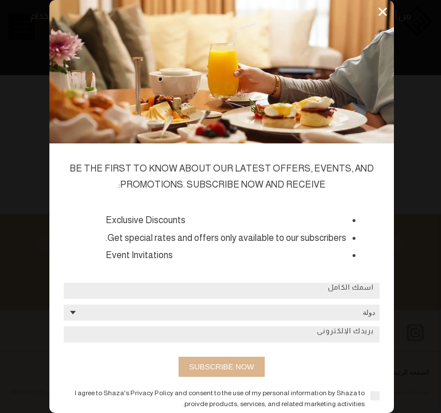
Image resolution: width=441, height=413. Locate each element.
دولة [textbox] (369, 313)
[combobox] (222, 313)
